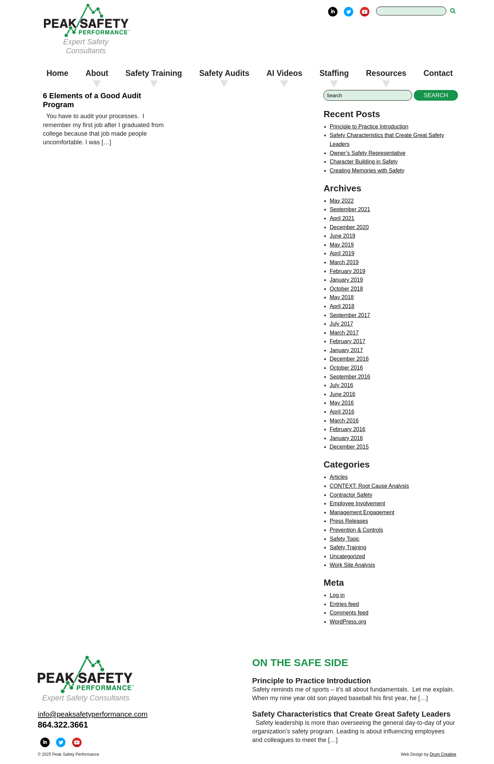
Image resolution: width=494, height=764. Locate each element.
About (96, 73)
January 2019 (346, 280)
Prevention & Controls (356, 530)
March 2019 (344, 262)
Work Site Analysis (352, 565)
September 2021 (350, 209)
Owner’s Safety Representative (367, 153)
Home (57, 73)
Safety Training (154, 73)
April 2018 (342, 306)
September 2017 (350, 315)
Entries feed (344, 604)
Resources (386, 73)
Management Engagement (362, 512)
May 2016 (342, 403)
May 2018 (342, 297)
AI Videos (284, 73)
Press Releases (349, 521)
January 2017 (346, 350)
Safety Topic (345, 539)
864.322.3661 (63, 724)
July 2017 (341, 324)
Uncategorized (347, 556)
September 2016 (350, 377)
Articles (339, 477)
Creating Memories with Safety (367, 170)
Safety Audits (224, 73)
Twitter (348, 11)
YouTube (364, 11)
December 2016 (349, 359)
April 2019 (342, 253)
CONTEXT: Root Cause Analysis (369, 486)
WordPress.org (348, 622)
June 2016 (342, 394)
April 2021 (342, 218)
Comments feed (349, 613)
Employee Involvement (357, 503)
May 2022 (342, 201)
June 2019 (342, 236)
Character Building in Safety (364, 162)
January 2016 (346, 438)
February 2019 (347, 271)
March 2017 (344, 333)
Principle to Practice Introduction (369, 127)
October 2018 (346, 289)
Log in (337, 595)
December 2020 (349, 227)
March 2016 (344, 421)
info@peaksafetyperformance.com (93, 714)
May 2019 (342, 245)
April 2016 (342, 412)
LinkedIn (333, 11)
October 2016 (346, 368)
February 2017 (347, 341)
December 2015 (349, 447)
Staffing (334, 73)
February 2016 (347, 429)
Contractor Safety (351, 495)
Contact (438, 73)
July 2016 (341, 385)
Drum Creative (443, 754)
